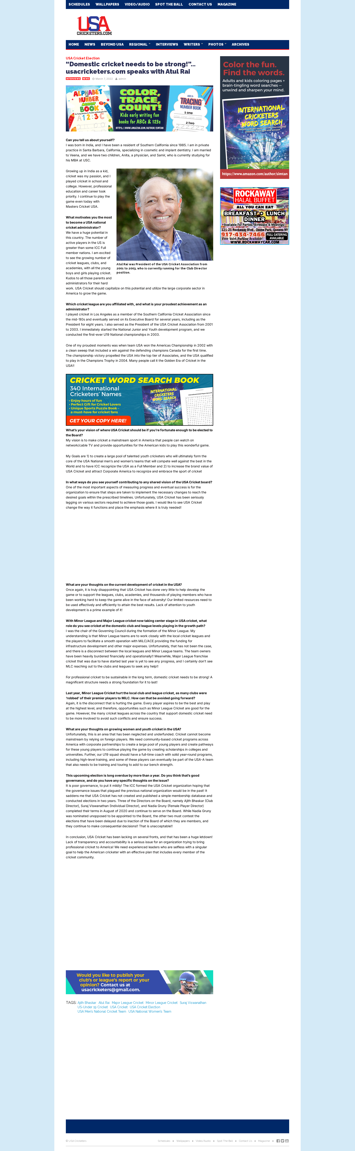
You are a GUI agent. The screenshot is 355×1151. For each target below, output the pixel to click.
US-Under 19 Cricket (93, 1007)
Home (74, 44)
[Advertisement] (205, 24)
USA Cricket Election (145, 1007)
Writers (192, 44)
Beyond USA (112, 44)
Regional (138, 44)
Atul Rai (104, 1003)
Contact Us (200, 4)
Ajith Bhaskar (87, 1003)
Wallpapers (107, 4)
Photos (216, 44)
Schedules (79, 4)
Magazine (227, 4)
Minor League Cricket (162, 1003)
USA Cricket (119, 1007)
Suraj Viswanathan (193, 1003)
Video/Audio (137, 4)
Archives (240, 44)
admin (122, 78)
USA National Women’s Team (149, 1011)
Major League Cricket (127, 1003)
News (89, 44)
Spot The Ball (169, 4)
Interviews (167, 44)
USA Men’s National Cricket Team (102, 1011)
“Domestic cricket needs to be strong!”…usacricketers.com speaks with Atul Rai (130, 67)
